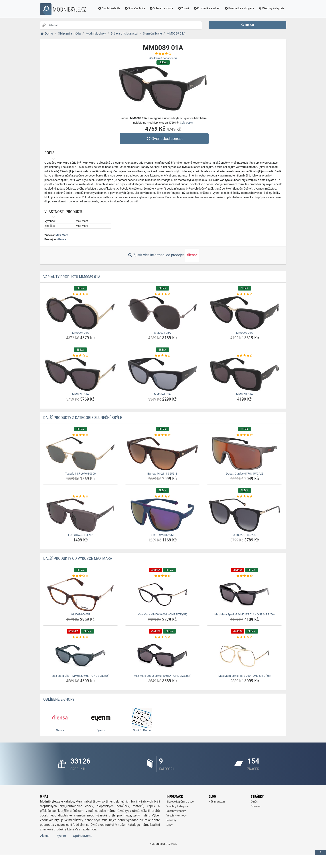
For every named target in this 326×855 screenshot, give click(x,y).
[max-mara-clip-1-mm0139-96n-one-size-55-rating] (80, 637)
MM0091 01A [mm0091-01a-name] (244, 394)
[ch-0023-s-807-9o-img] (244, 515)
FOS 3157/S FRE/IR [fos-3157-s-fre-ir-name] (80, 535)
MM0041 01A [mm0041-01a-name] (162, 394)
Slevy (169, 824)
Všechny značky (176, 810)
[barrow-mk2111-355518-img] (163, 453)
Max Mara (61, 235)
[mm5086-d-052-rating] (80, 576)
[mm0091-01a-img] (244, 374)
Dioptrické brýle (109, 8)
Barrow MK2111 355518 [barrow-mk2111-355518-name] (162, 473)
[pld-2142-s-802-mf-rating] (163, 496)
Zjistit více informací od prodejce (162, 255)
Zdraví (183, 8)
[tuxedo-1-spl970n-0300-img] (80, 453)
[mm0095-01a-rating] (80, 355)
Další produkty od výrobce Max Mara (77, 558)
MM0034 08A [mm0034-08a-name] (162, 332)
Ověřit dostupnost (164, 139)
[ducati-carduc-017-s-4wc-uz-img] (244, 453)
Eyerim (61, 836)
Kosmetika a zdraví (206, 8)
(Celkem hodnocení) (163, 58)
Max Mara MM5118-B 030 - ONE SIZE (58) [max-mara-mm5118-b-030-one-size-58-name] (244, 675)
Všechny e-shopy (176, 815)
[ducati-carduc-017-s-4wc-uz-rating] (244, 435)
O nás (254, 801)
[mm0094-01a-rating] (80, 294)
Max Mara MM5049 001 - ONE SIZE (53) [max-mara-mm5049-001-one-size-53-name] (162, 614)
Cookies (255, 806)
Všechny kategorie (271, 8)
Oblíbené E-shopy (59, 699)
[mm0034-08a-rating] (163, 294)
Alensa (61, 239)
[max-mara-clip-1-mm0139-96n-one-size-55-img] (80, 656)
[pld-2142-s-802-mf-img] (163, 515)
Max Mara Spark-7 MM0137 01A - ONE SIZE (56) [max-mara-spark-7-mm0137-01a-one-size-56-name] (244, 614)
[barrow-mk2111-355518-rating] (163, 435)
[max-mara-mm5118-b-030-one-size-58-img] (244, 656)
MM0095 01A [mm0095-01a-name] (80, 394)
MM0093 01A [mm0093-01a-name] (244, 332)
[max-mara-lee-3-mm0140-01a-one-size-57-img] (163, 656)
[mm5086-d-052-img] (80, 594)
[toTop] (320, 852)
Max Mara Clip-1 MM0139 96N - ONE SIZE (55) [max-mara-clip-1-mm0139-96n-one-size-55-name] (80, 675)
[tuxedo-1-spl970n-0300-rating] (80, 435)
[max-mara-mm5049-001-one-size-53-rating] (163, 576)
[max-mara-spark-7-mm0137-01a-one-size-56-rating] (244, 576)
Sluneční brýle (134, 8)
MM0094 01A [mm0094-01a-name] (80, 332)
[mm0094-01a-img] (80, 313)
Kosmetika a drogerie (239, 8)
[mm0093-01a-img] (244, 313)
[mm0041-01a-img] (163, 374)
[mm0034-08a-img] (163, 313)
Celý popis (186, 122)
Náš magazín (217, 801)
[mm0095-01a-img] (80, 374)
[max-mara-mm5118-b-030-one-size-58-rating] (244, 637)
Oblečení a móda (161, 8)
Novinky (171, 820)
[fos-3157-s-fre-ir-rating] (80, 496)
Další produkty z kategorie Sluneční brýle (82, 417)
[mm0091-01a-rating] (244, 355)
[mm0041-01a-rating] (163, 355)
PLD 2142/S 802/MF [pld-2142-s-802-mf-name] (162, 535)
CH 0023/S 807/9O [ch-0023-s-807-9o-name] (244, 535)
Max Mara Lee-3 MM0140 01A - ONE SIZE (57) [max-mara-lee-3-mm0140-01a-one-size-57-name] (162, 675)
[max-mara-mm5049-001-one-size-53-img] (163, 594)
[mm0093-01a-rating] (244, 294)
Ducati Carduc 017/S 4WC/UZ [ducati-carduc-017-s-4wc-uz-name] (244, 473)
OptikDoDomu (82, 836)
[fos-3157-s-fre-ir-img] (80, 515)
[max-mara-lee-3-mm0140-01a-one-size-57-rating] (163, 637)
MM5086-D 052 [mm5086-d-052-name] (80, 614)
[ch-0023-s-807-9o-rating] (244, 496)
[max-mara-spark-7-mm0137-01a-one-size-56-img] (244, 594)
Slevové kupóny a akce (180, 801)
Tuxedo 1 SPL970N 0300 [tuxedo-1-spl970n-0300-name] (80, 473)
